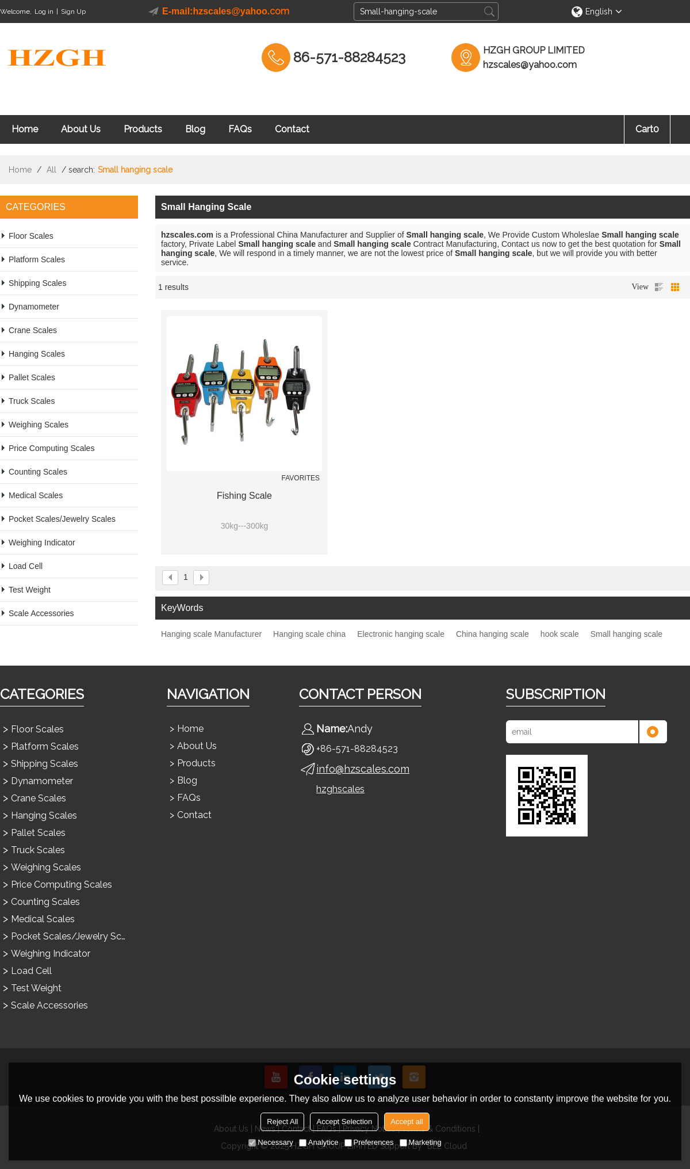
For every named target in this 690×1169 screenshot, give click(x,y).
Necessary (270, 1142)
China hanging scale (492, 634)
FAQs (240, 129)
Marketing (421, 1142)
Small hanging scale (626, 634)
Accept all (406, 1121)
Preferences (369, 1142)
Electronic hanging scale (400, 634)
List (659, 287)
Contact (292, 129)
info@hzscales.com (362, 769)
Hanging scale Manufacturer (211, 634)
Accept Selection (344, 1121)
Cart (647, 129)
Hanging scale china (309, 634)
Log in (43, 11)
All (51, 169)
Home (25, 129)
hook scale (559, 634)
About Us (81, 129)
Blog (195, 129)
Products (143, 129)
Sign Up (73, 11)
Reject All (282, 1121)
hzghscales (340, 789)
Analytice (319, 1142)
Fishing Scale (244, 496)
